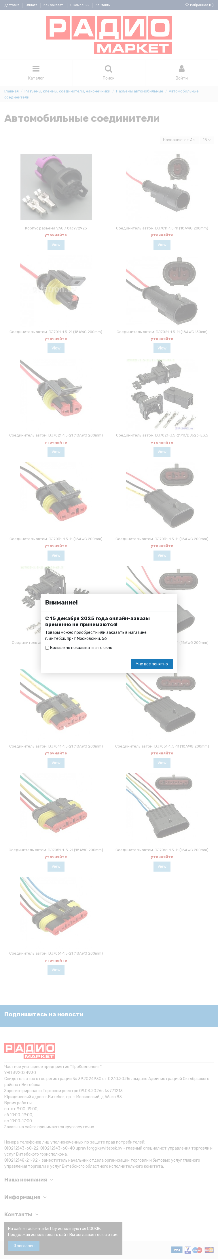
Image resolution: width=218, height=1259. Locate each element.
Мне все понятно (152, 664)
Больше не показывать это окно (81, 647)
